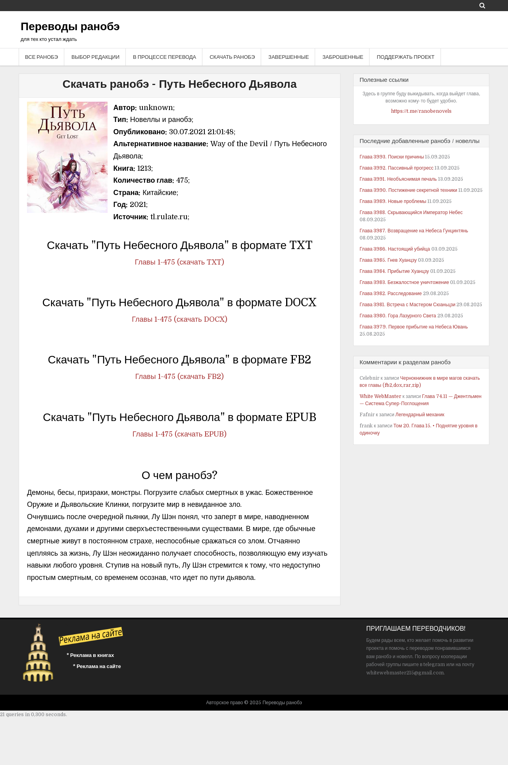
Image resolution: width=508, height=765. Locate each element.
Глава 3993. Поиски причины (392, 157)
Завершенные (288, 57)
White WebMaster (380, 396)
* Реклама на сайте (97, 666)
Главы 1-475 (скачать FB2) (179, 377)
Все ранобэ (41, 57)
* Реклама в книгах (90, 655)
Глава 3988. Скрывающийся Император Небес (411, 212)
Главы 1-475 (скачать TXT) (179, 262)
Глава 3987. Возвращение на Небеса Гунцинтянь (414, 231)
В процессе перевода (164, 57)
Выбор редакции (95, 57)
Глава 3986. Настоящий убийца (395, 249)
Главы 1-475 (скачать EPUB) (180, 434)
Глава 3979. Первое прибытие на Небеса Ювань (414, 327)
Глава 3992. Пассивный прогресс (396, 168)
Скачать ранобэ (232, 57)
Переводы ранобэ (70, 26)
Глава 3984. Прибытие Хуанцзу (394, 271)
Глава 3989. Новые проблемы (393, 201)
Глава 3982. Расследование (391, 293)
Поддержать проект (405, 57)
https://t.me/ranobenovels (421, 111)
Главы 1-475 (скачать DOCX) (179, 319)
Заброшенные (342, 57)
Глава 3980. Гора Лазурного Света (398, 316)
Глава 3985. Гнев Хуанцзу (388, 260)
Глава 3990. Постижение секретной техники (408, 190)
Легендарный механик (419, 414)
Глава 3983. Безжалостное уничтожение (404, 282)
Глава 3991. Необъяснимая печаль (398, 179)
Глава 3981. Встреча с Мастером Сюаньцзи (407, 304)
